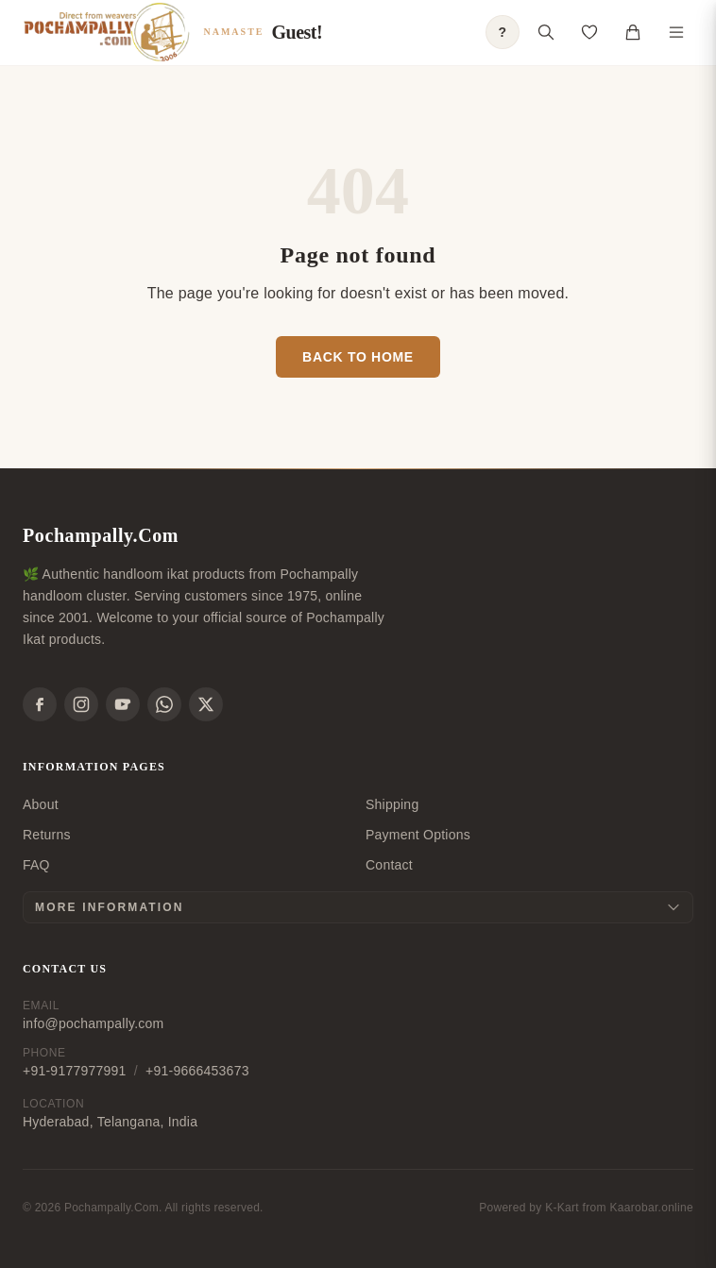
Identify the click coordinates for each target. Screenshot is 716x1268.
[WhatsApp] (164, 704)
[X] (206, 704)
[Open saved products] (589, 32)
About (41, 804)
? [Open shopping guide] (503, 32)
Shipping (392, 804)
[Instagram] (81, 704)
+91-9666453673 (197, 1070)
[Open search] (546, 32)
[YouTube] (123, 704)
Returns (47, 834)
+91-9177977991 (75, 1070)
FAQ (36, 864)
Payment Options (418, 834)
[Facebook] (40, 704)
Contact (389, 864)
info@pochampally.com (93, 1023)
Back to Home (358, 356)
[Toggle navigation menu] (676, 32)
